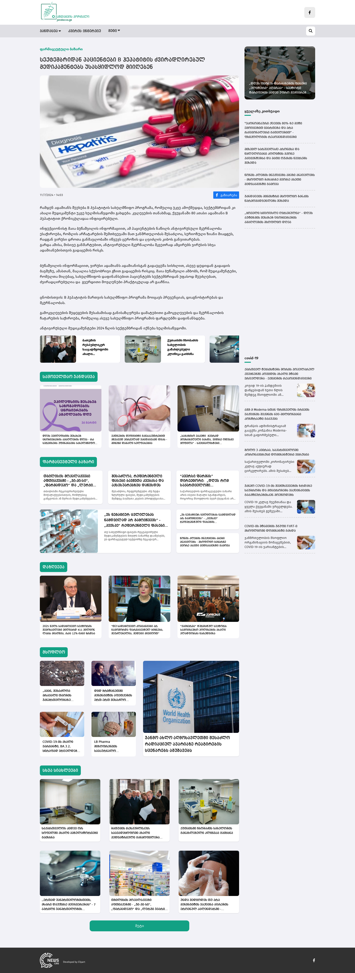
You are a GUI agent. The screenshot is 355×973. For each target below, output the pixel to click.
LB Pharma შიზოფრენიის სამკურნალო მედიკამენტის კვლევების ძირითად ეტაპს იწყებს (111, 746)
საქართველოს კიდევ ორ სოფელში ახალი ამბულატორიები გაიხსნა (70, 833)
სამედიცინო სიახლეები (266, 31)
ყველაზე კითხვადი (262, 111)
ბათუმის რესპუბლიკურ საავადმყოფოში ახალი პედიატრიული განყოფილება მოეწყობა (95, 347)
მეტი (139, 926)
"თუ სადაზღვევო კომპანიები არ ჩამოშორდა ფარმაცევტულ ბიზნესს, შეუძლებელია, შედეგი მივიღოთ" (137, 630)
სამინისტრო (225, 31)
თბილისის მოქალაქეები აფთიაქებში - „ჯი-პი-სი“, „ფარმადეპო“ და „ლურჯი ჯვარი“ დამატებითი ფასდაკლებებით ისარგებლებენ (68, 481)
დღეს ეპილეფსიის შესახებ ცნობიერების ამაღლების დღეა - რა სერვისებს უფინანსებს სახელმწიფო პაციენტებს (69, 440)
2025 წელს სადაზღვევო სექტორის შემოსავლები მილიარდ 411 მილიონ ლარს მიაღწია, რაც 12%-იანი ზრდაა (69, 630)
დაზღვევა (169, 31)
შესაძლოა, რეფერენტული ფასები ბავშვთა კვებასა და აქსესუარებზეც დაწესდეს (138, 481)
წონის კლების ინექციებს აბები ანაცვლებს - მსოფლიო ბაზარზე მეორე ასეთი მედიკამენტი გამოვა (205, 542)
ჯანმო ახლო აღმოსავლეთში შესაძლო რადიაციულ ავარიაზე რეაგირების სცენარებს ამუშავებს (187, 744)
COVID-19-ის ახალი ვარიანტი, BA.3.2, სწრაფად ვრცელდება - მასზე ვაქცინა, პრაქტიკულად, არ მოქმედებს (62, 746)
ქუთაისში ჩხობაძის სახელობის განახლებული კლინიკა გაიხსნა (182, 347)
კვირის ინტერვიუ (84, 31)
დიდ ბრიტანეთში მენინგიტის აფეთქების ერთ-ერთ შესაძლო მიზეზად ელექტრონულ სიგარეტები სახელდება (113, 695)
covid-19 (251, 358)
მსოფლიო (196, 31)
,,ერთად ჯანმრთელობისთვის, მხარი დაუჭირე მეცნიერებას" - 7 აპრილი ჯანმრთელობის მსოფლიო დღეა (69, 904)
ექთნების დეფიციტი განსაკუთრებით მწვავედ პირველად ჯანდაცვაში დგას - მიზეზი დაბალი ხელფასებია (139, 440)
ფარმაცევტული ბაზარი (130, 31)
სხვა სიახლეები (60, 770)
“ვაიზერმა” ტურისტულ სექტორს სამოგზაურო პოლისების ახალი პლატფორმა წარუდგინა (203, 630)
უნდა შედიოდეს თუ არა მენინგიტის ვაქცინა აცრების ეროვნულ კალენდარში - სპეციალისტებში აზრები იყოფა (206, 904)
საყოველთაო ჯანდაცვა (69, 377)
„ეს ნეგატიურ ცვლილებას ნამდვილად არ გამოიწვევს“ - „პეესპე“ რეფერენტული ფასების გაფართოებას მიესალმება (135, 521)
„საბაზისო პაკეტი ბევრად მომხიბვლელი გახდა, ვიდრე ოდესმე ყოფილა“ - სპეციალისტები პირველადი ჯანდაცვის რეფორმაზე (207, 440)
